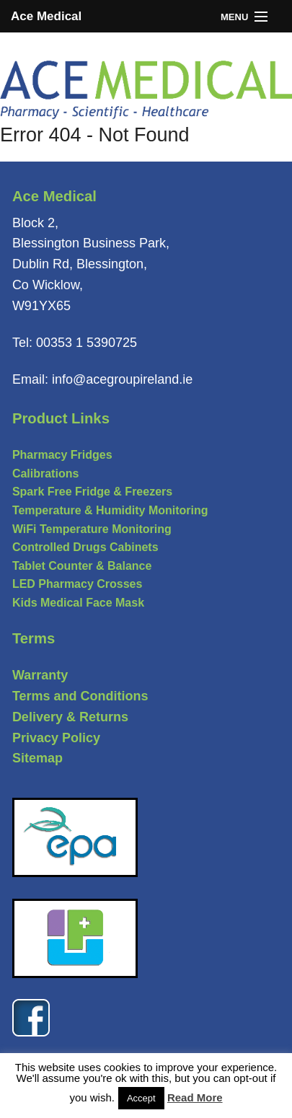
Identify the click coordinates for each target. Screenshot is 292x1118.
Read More (195, 1097)
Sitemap (37, 758)
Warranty (40, 675)
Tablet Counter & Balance (82, 566)
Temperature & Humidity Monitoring (110, 510)
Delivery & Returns (70, 717)
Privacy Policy (56, 738)
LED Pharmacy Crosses (77, 584)
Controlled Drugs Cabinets (85, 547)
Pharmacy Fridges (62, 455)
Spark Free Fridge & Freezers (92, 491)
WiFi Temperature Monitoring (92, 529)
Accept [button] (141, 1098)
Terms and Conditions (80, 696)
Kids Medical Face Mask (78, 603)
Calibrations (45, 473)
